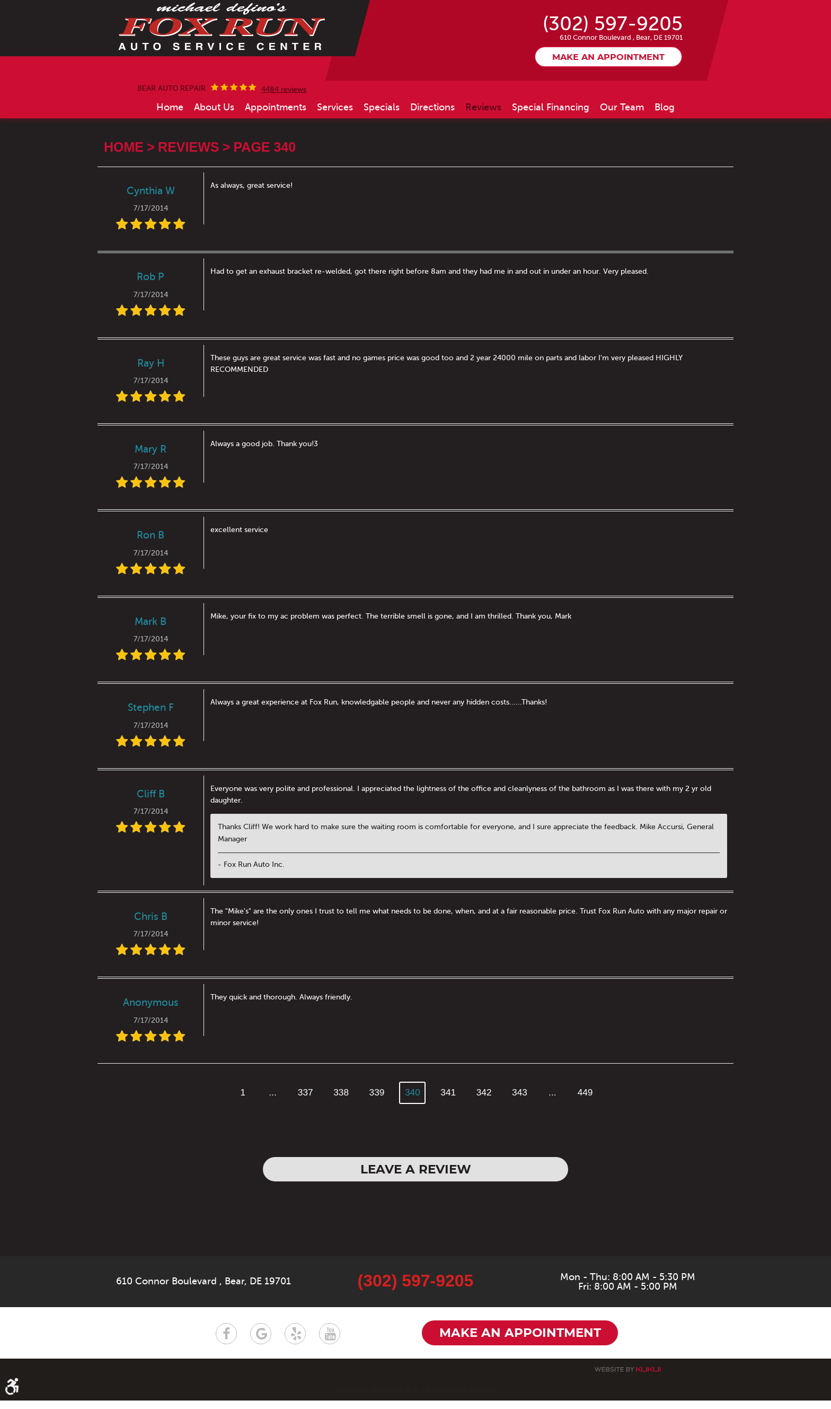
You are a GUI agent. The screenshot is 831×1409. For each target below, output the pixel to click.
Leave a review (415, 1223)
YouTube (329, 1342)
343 (521, 1145)
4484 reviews (283, 141)
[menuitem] (169, 159)
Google (260, 1342)
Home (169, 159)
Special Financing (550, 159)
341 (448, 1145)
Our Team (622, 159)
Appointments (275, 159)
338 (340, 1145)
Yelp (295, 1342)
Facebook (226, 1342)
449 (588, 1145)
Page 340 (265, 199)
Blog (665, 159)
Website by (627, 1378)
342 (485, 1145)
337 (303, 1145)
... (270, 1145)
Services (335, 159)
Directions (432, 159)
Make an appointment (608, 110)
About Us (214, 159)
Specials (382, 159)
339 (376, 1145)
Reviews (483, 159)
